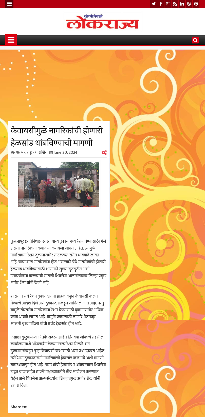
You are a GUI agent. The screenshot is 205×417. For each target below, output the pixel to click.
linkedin (182, 4)
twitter (153, 4)
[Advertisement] (59, 85)
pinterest (196, 4)
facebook (160, 4)
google (167, 4)
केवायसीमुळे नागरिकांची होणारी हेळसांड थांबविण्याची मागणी (56, 135)
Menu (9, 4)
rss (175, 4)
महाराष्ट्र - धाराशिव (34, 152)
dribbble (189, 4)
